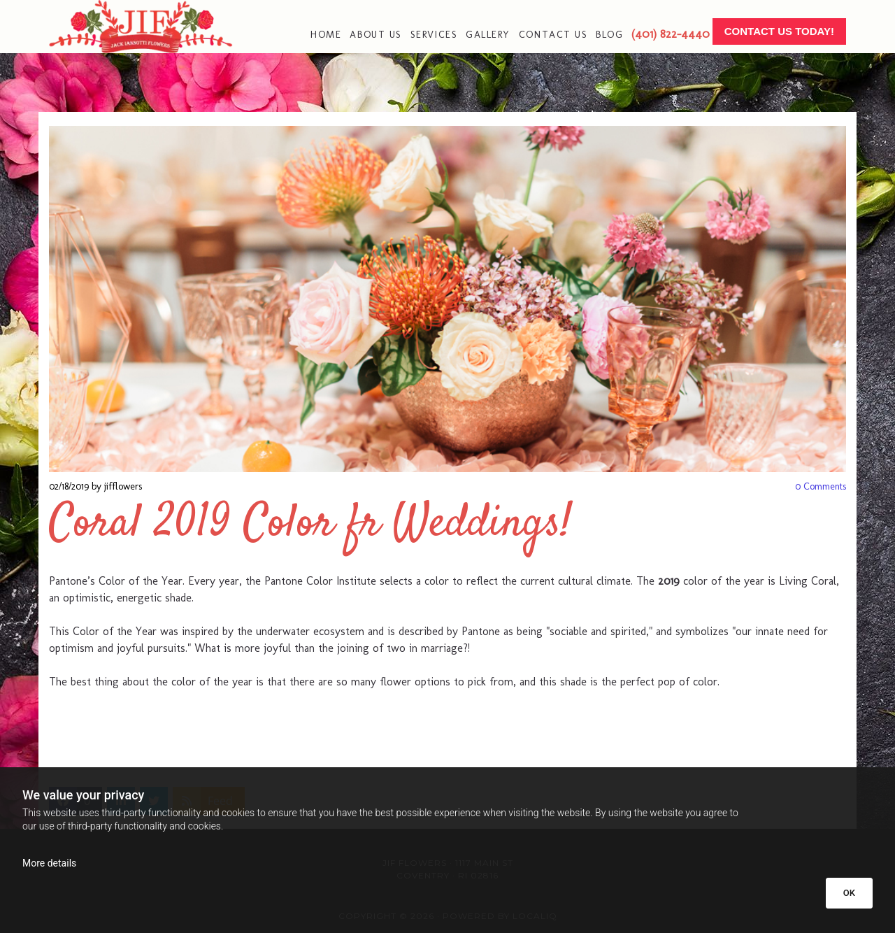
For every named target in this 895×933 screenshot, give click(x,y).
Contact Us (553, 35)
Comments (820, 486)
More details (49, 863)
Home (325, 35)
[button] (779, 31)
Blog (609, 35)
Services (433, 35)
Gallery (488, 35)
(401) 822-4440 (670, 34)
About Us (375, 35)
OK (849, 893)
